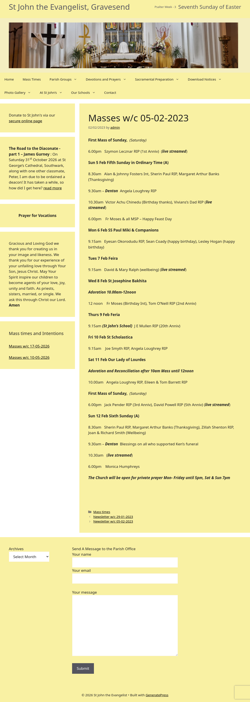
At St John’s (53, 92)
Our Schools (85, 92)
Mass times (101, 512)
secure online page (25, 120)
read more (52, 187)
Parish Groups (65, 79)
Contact (110, 92)
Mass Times (32, 79)
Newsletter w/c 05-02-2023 (113, 521)
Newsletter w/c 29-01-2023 (113, 517)
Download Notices (207, 79)
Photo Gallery (19, 92)
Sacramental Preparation (159, 79)
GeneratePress (157, 695)
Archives (16, 548)
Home (9, 79)
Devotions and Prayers (108, 79)
